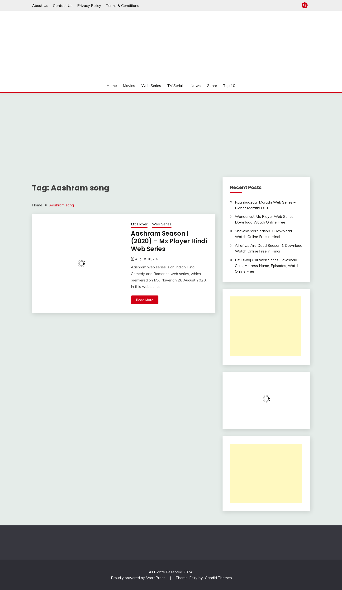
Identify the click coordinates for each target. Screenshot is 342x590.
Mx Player (139, 224)
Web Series (151, 85)
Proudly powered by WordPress (138, 577)
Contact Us (62, 5)
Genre (212, 85)
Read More (144, 300)
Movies (129, 85)
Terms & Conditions (122, 5)
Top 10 (229, 85)
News (195, 85)
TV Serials (176, 85)
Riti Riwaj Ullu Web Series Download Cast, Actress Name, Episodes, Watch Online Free (267, 265)
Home (112, 85)
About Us (40, 5)
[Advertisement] (171, 128)
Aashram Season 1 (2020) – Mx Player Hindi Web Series (169, 241)
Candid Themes (218, 577)
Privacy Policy (89, 5)
